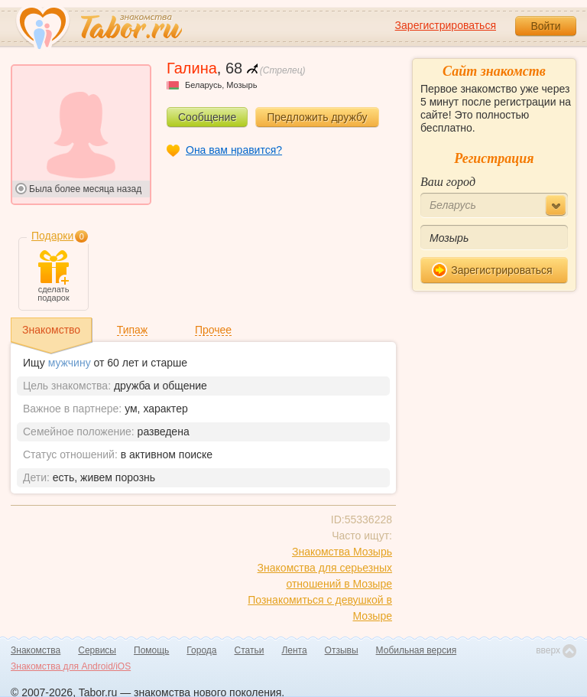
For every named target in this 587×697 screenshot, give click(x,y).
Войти (545, 26)
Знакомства (35, 650)
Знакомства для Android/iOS (71, 666)
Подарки (52, 236)
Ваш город (447, 181)
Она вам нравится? (234, 150)
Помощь (151, 650)
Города (201, 650)
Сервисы (97, 650)
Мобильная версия (416, 650)
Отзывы (341, 650)
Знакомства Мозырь (342, 552)
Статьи (249, 650)
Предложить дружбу (317, 117)
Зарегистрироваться (445, 25)
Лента (293, 650)
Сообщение (207, 117)
